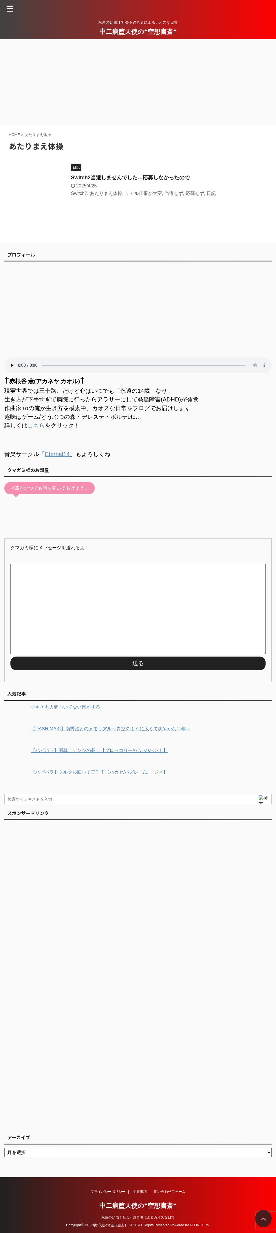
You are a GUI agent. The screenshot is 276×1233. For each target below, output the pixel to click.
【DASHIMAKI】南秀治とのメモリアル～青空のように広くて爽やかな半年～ (111, 728)
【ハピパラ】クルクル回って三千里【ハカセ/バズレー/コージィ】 (99, 772)
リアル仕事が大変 (143, 193)
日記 (211, 193)
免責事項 (140, 1192)
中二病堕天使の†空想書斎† (138, 31)
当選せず (173, 193)
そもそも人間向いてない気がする (65, 707)
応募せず (195, 193)
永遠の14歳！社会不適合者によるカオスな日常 (138, 1217)
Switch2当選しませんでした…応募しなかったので (130, 177)
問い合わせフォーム (169, 1192)
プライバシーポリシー (108, 1192)
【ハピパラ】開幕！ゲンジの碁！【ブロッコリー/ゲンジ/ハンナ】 (99, 750)
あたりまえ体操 (106, 193)
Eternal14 (57, 454)
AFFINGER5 (199, 1225)
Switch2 (79, 193)
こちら (36, 425)
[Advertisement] (138, 82)
